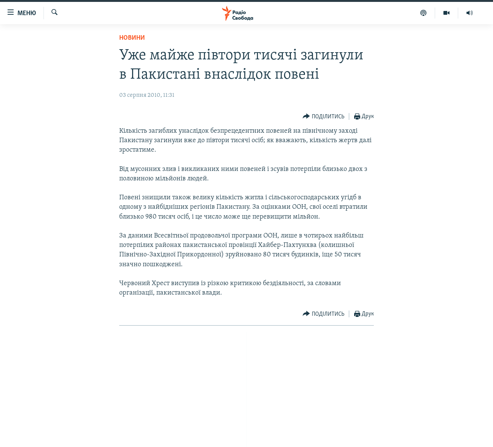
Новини (132, 38)
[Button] (323, 117)
